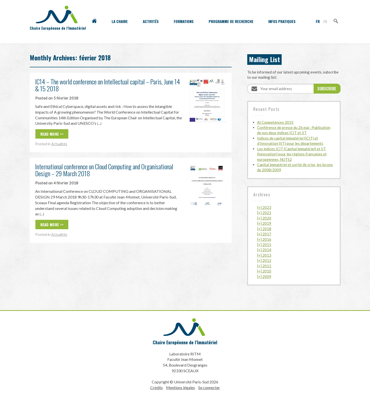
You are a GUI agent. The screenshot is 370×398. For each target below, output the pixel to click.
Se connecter (209, 387)
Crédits (156, 387)
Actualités (59, 144)
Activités (151, 21)
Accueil (94, 21)
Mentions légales (180, 387)
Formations (184, 21)
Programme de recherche (231, 21)
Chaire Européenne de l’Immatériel (185, 342)
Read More (49, 134)
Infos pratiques (282, 21)
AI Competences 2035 (275, 122)
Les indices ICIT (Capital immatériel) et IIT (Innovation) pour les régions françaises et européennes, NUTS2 (292, 154)
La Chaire (120, 21)
